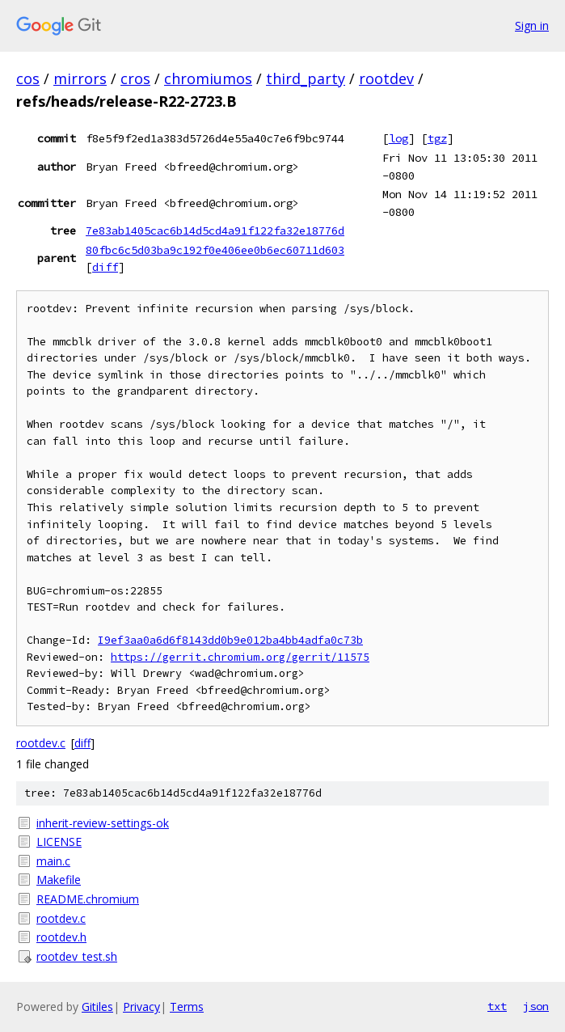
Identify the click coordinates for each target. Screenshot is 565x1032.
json (536, 1006)
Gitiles (97, 1006)
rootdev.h (61, 937)
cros (135, 78)
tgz (437, 138)
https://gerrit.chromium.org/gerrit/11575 (240, 657)
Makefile (58, 879)
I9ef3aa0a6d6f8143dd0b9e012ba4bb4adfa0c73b (230, 640)
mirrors (80, 78)
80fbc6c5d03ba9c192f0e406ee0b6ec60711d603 (215, 250)
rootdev (386, 78)
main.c (53, 861)
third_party (305, 78)
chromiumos (208, 78)
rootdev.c (40, 743)
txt (497, 1006)
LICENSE (59, 841)
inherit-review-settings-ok (102, 823)
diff (105, 267)
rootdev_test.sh (76, 956)
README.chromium (87, 899)
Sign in (532, 25)
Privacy (141, 1006)
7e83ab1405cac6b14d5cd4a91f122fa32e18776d (215, 230)
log (398, 138)
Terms (187, 1006)
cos (28, 78)
